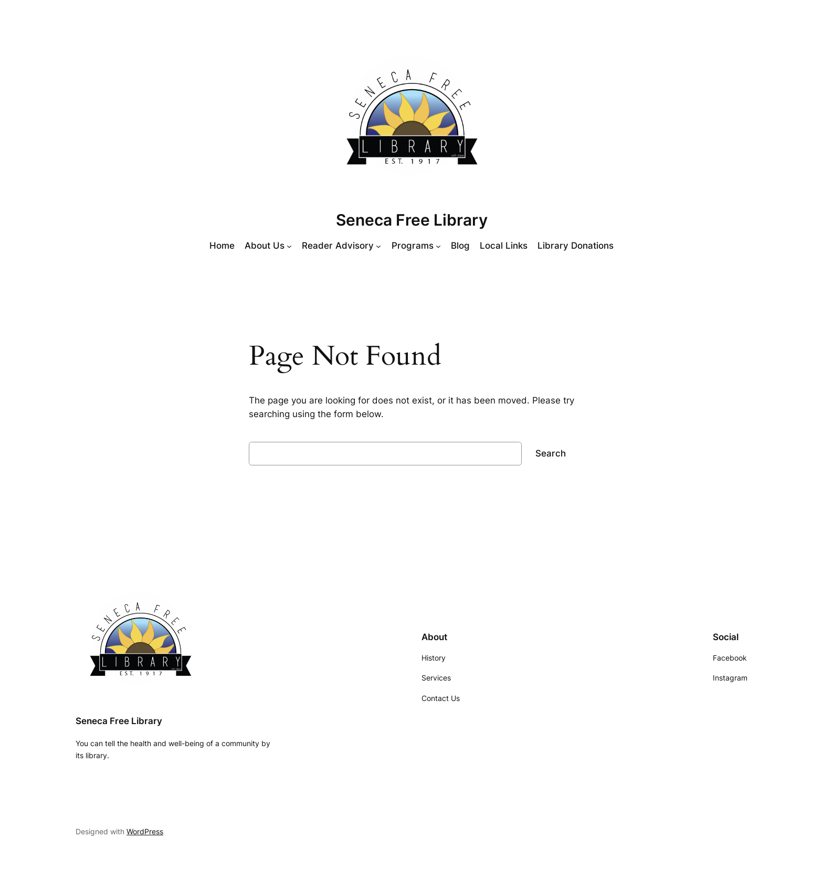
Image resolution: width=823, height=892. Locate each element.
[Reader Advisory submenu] (378, 245)
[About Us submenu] (289, 245)
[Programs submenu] (438, 245)
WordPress (144, 831)
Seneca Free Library (412, 219)
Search (550, 453)
